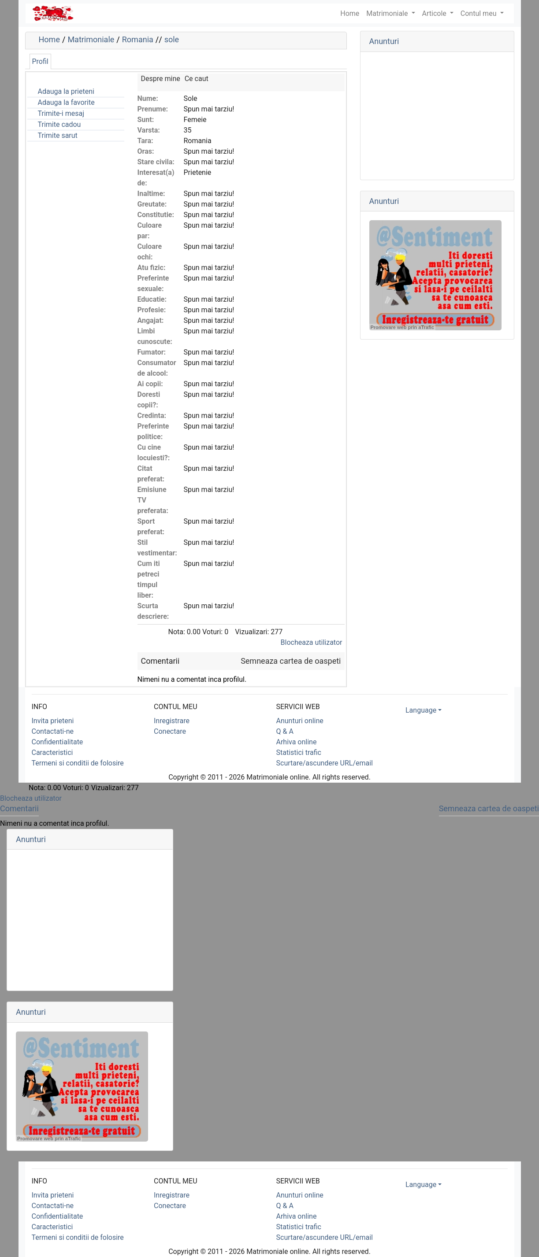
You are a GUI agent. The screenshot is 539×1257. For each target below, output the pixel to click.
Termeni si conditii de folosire (78, 763)
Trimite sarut (58, 135)
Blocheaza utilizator (311, 642)
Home (49, 39)
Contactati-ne (53, 731)
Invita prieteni (53, 721)
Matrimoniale (387, 13)
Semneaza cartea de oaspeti (291, 660)
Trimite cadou (59, 124)
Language (420, 710)
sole (171, 39)
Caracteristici (52, 752)
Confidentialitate (57, 742)
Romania (137, 39)
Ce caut (196, 78)
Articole (435, 13)
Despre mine (160, 78)
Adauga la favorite (66, 102)
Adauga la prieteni (66, 91)
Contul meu (479, 13)
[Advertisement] (437, 116)
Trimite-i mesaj (61, 113)
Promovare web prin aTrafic (402, 327)
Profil (40, 61)
